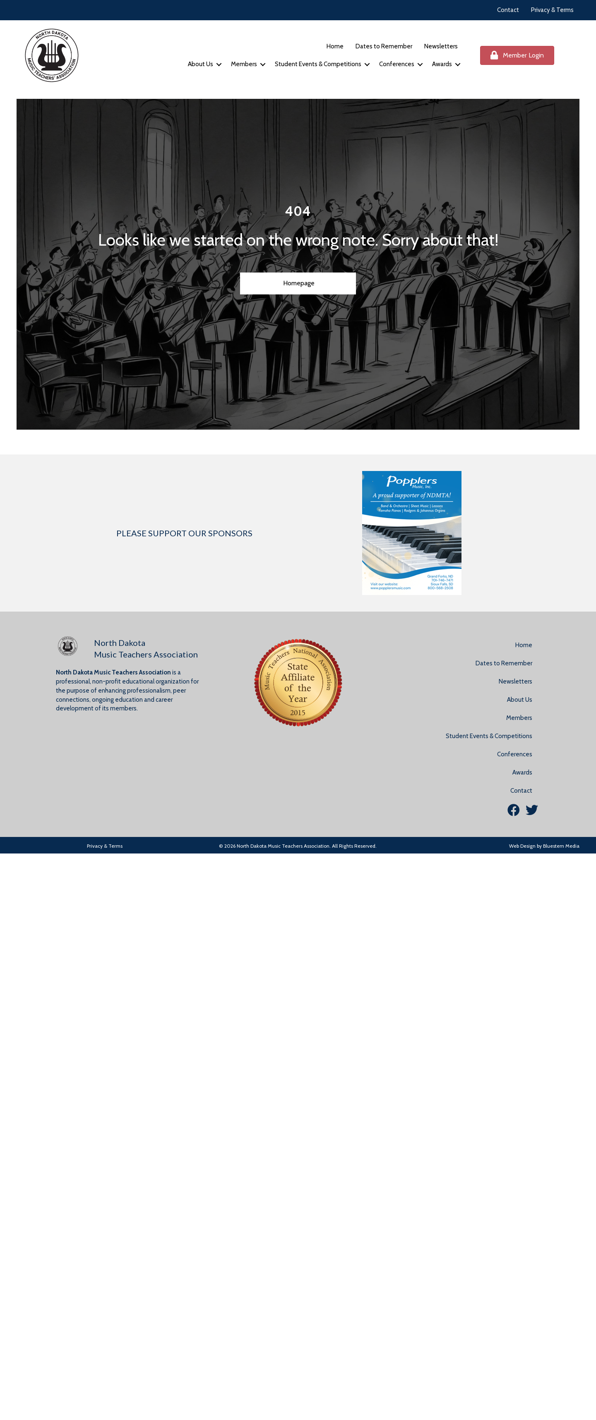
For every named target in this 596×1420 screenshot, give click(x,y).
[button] (219, 64)
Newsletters (441, 46)
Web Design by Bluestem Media (544, 846)
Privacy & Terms (552, 10)
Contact (508, 10)
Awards (442, 64)
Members (244, 64)
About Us (200, 64)
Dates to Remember (384, 46)
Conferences (396, 64)
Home (335, 46)
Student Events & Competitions (318, 64)
